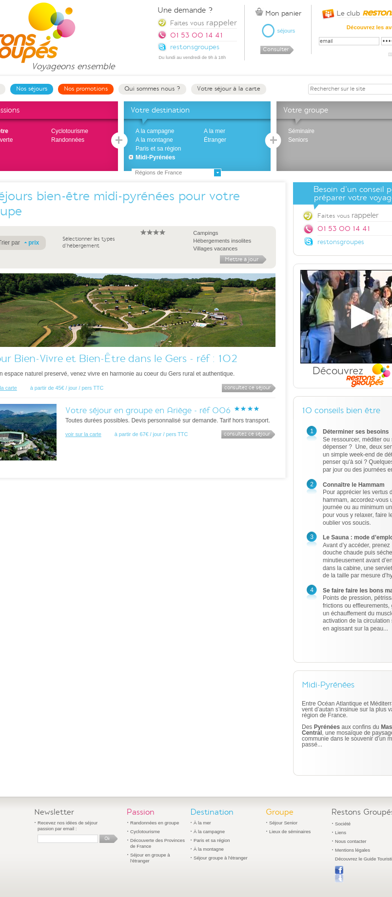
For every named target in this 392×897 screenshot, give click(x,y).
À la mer (202, 822)
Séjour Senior (283, 822)
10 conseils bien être (341, 410)
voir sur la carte (83, 434)
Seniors (298, 139)
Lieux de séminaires (290, 831)
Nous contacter (351, 841)
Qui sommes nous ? (152, 89)
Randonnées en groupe (154, 822)
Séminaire (301, 131)
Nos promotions (86, 89)
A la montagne (154, 139)
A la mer (214, 131)
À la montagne (209, 849)
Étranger (215, 139)
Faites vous (203, 23)
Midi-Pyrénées (155, 157)
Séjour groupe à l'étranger (221, 857)
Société (343, 823)
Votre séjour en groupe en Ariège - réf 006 (148, 410)
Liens (340, 832)
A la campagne (155, 131)
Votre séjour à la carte (228, 89)
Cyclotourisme (69, 131)
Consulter (276, 49)
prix (33, 242)
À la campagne (209, 831)
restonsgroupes (340, 242)
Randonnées (67, 139)
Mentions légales (352, 850)
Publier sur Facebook (339, 874)
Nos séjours (31, 89)
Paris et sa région (158, 148)
